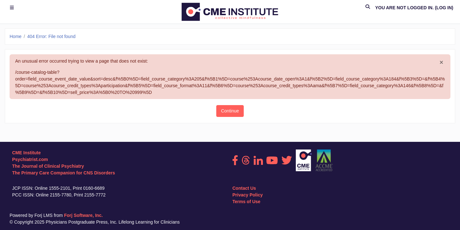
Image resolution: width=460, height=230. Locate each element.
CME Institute (26, 152)
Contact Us (244, 188)
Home (15, 36)
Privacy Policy (248, 194)
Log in (444, 7)
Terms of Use (247, 201)
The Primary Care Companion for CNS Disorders (63, 172)
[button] (367, 8)
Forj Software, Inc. (83, 215)
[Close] (441, 62)
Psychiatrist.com (30, 159)
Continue (230, 110)
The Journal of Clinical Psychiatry (48, 166)
